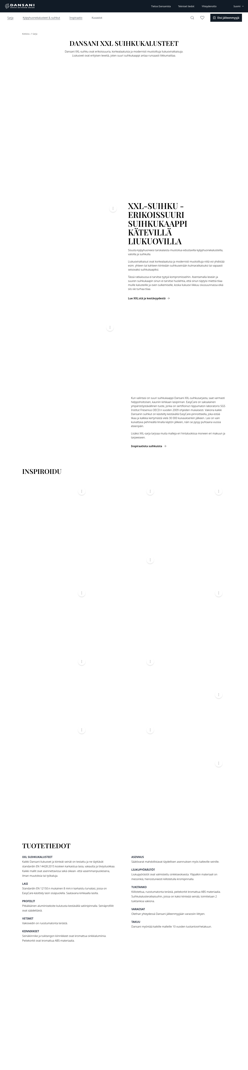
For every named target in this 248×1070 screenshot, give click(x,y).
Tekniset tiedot (186, 6)
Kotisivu (26, 33)
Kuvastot (97, 18)
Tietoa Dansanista (161, 6)
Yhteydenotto (209, 6)
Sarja (35, 33)
